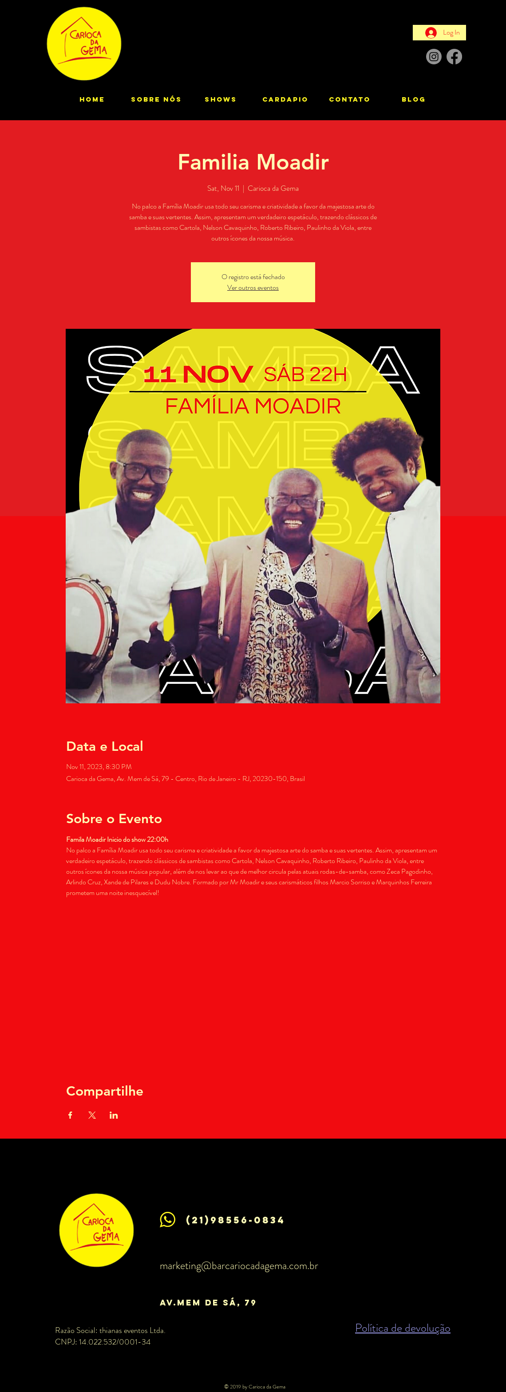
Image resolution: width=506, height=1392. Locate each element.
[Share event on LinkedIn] (114, 1115)
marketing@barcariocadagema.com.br (239, 1265)
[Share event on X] (92, 1115)
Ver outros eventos (253, 287)
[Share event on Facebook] (70, 1115)
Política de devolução (403, 1328)
